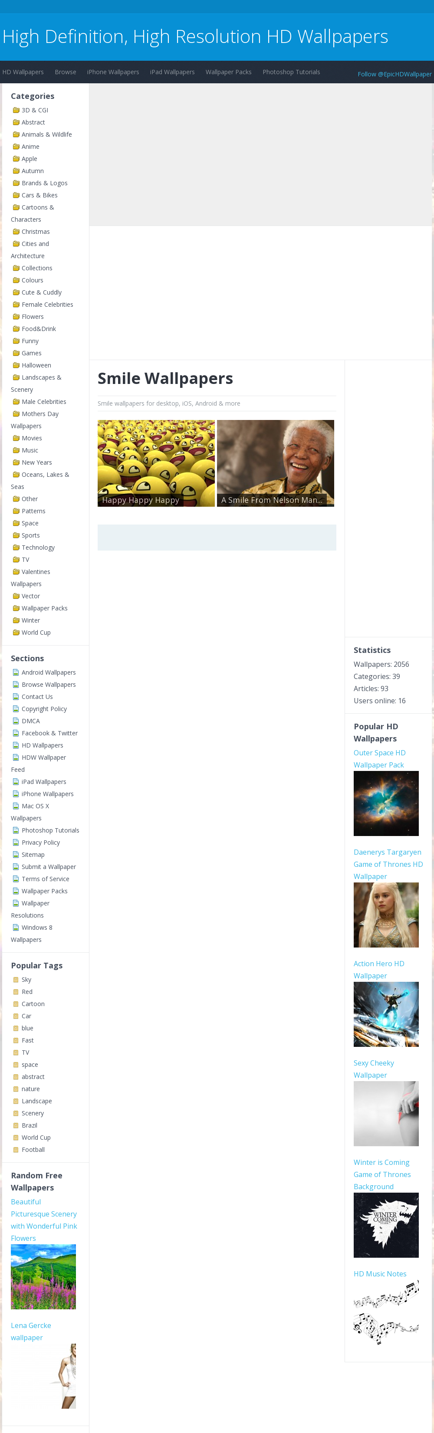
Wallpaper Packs (229, 72)
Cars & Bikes (40, 195)
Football (33, 1149)
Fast (28, 1040)
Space (30, 523)
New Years (37, 462)
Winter (31, 620)
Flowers (33, 316)
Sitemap (33, 854)
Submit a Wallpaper (49, 866)
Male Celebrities (44, 401)
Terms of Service (45, 879)
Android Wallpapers (49, 672)
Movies (32, 438)
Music (30, 450)
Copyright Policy (44, 709)
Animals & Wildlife (47, 134)
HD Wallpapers (23, 72)
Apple (29, 158)
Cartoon (33, 1004)
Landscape (37, 1101)
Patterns (34, 511)
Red (27, 991)
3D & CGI (35, 110)
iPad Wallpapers (172, 72)
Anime (30, 146)
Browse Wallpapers (49, 684)
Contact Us (37, 696)
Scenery (33, 1113)
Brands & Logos (45, 183)
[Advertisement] (160, 8)
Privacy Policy (41, 842)
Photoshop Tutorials (291, 72)
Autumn (33, 171)
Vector (31, 596)
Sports (31, 535)
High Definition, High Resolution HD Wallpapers (195, 35)
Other (30, 499)
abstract (33, 1076)
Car (26, 1016)
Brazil (29, 1125)
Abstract (33, 122)
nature (31, 1089)
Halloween (36, 365)
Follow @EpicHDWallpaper (395, 74)
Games (32, 353)
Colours (32, 280)
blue (27, 1028)
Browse (65, 72)
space (30, 1064)
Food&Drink (39, 329)
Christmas (36, 231)
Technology (38, 547)
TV (25, 559)
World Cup (36, 632)
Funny (30, 341)
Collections (37, 268)
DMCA (31, 721)
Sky (26, 979)
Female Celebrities (47, 304)
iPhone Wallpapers (113, 72)
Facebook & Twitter (50, 733)
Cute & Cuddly (42, 292)
